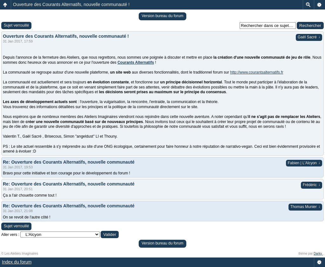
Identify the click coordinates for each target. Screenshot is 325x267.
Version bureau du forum (162, 16)
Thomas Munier (305, 207)
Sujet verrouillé (16, 25)
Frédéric (311, 185)
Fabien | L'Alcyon (304, 163)
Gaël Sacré (309, 37)
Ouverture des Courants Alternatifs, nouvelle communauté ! (71, 4)
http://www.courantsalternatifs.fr (256, 72)
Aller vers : (10, 234)
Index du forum (16, 261)
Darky (318, 253)
